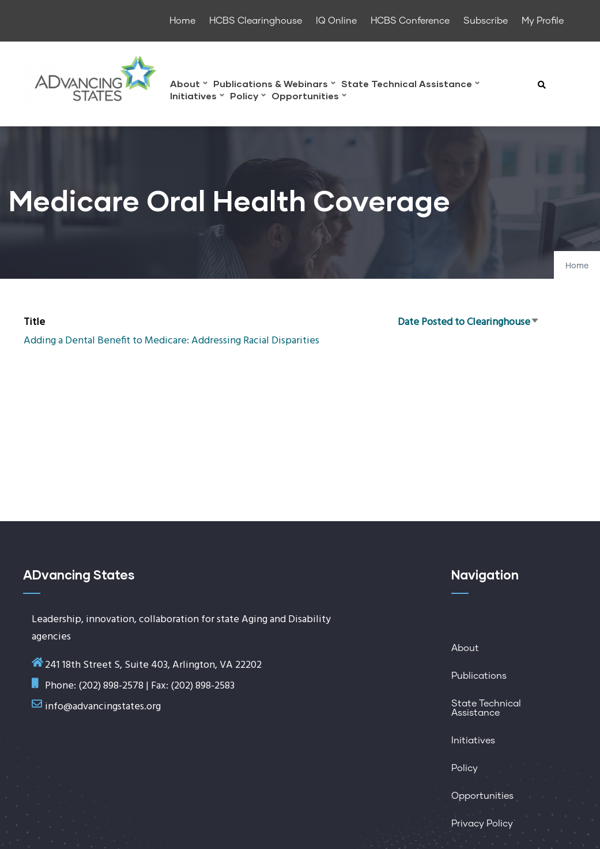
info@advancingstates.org (103, 706)
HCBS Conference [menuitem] (410, 20)
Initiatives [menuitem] (197, 97)
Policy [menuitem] (248, 97)
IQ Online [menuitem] (336, 20)
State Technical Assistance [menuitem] (410, 85)
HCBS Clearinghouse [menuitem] (255, 20)
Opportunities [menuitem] (309, 97)
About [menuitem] (188, 85)
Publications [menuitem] (479, 675)
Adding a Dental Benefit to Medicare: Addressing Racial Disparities (171, 340)
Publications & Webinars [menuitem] (274, 85)
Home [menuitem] (182, 20)
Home (576, 266)
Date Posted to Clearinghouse (468, 322)
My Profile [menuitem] (543, 20)
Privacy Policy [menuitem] (482, 823)
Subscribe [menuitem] (485, 20)
